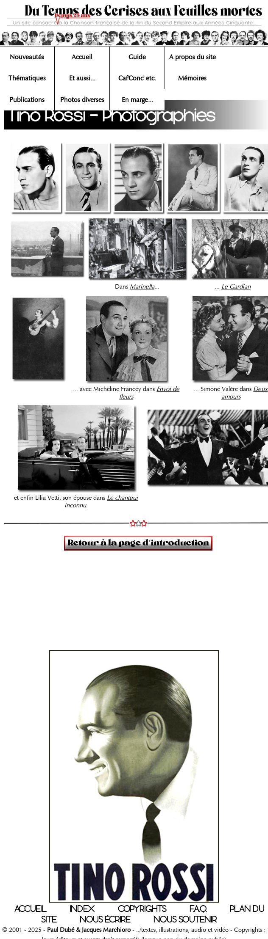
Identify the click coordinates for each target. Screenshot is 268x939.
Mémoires (192, 78)
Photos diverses (82, 100)
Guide (137, 57)
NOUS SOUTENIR (185, 919)
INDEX (82, 909)
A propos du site (192, 57)
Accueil (82, 57)
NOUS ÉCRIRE (105, 919)
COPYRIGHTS (142, 909)
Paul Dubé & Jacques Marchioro (88, 929)
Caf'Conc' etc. (137, 78)
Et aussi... (82, 78)
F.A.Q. (198, 909)
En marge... (137, 100)
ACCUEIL (30, 909)
